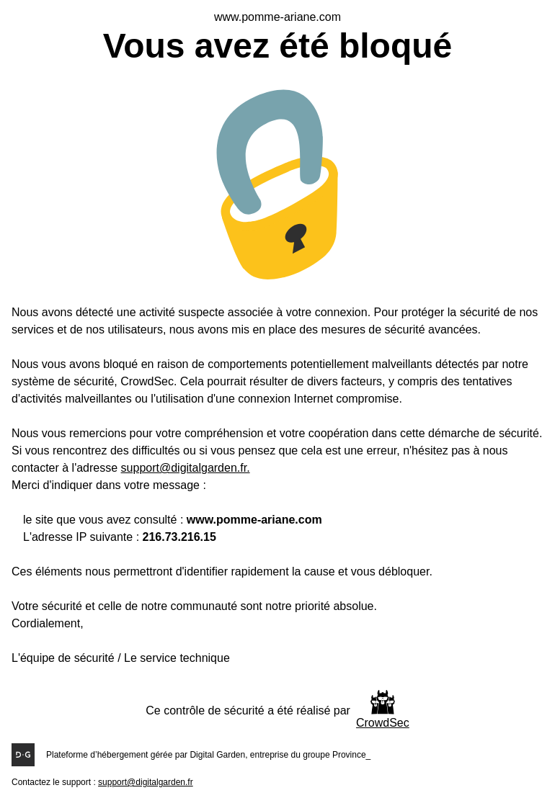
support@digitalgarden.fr (145, 782)
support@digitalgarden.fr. (185, 468)
